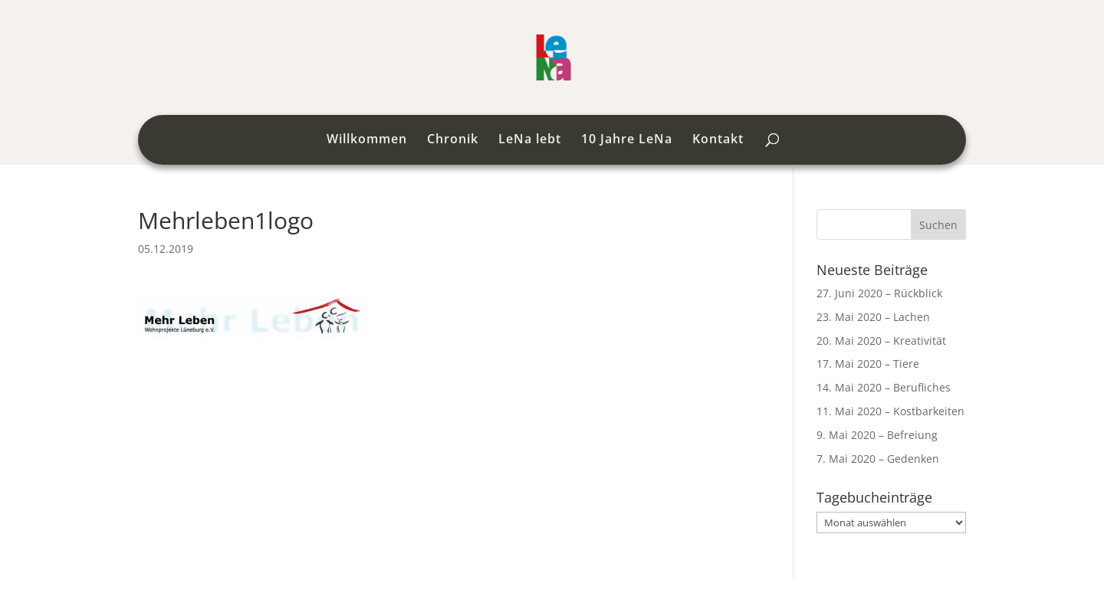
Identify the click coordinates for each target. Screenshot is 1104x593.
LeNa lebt (529, 140)
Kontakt (718, 140)
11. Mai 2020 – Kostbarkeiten (890, 411)
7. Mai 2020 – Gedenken (877, 458)
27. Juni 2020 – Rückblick (879, 293)
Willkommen (367, 140)
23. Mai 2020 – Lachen (873, 317)
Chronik (452, 140)
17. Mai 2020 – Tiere (867, 363)
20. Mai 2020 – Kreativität (881, 340)
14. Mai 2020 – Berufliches (883, 387)
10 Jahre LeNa (626, 140)
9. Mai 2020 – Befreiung (877, 435)
